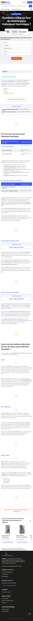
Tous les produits (6, 9)
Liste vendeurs (5, 576)
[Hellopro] (1, 549)
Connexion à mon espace (7, 572)
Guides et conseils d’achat (7, 600)
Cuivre (5, 51)
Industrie (4, 548)
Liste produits (5, 574)
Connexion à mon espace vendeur (9, 582)
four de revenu (10, 80)
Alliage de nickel (7, 48)
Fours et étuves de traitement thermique (15, 548)
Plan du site (4, 602)
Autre (5, 53)
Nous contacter (5, 598)
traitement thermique (21, 83)
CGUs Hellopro (5, 611)
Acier (5, 42)
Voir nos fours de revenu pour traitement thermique (16, 510)
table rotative (8, 257)
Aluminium (6, 45)
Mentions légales (5, 609)
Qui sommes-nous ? (16, 9)
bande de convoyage (12, 314)
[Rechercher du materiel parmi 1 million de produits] (30, 6)
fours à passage (24, 378)
